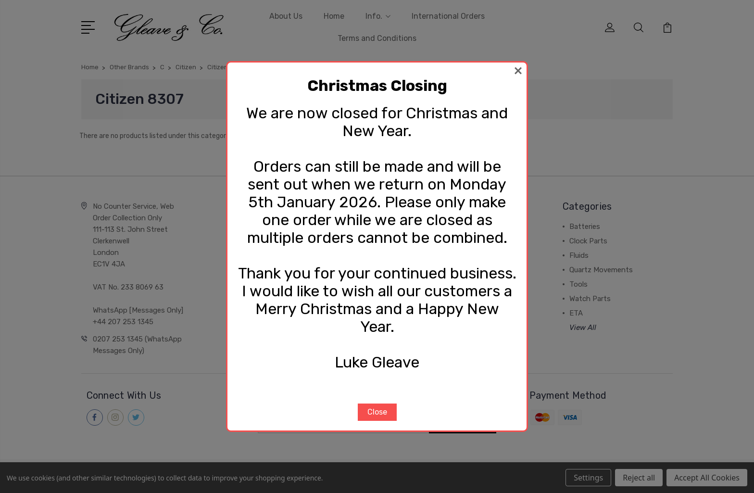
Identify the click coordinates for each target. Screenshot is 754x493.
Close (377, 412)
